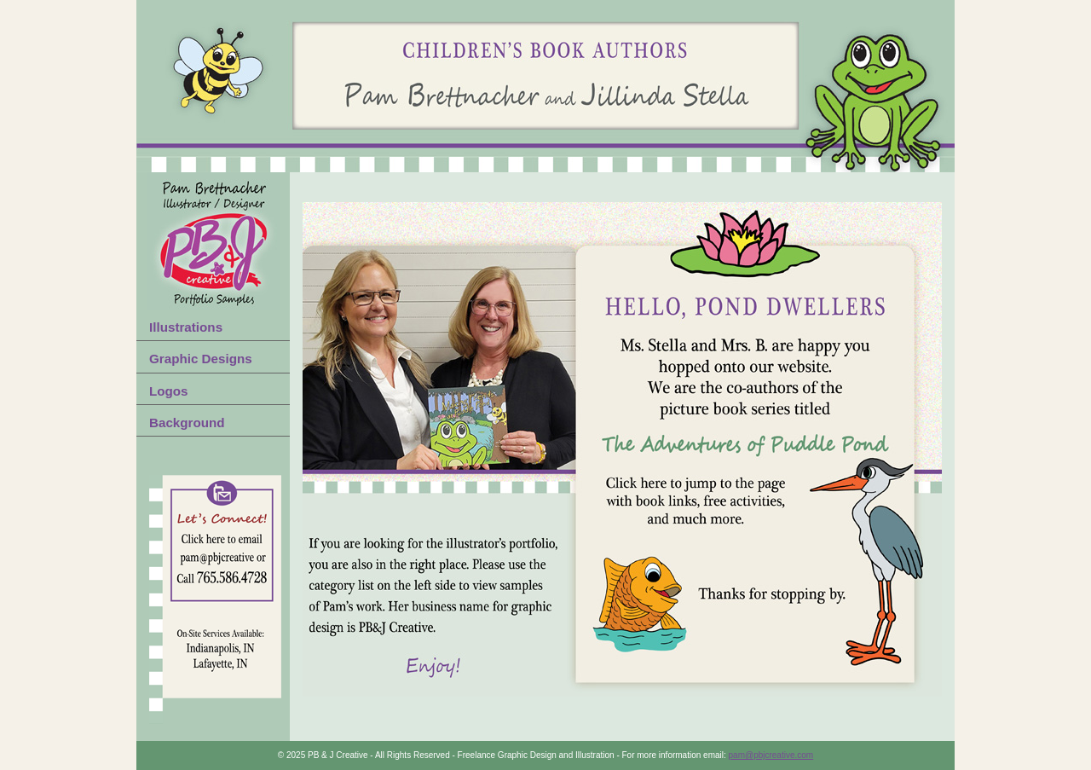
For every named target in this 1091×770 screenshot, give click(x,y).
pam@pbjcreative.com (771, 755)
